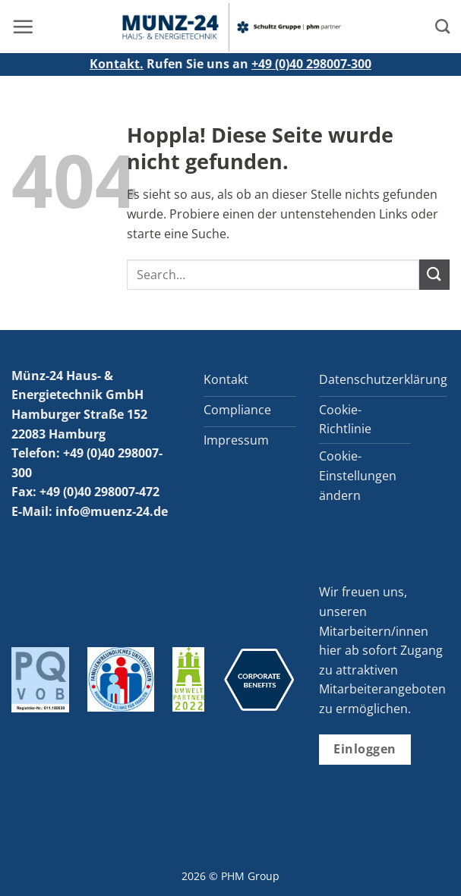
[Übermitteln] (434, 274)
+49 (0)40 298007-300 (311, 63)
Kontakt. (117, 63)
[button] (22, 27)
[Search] (442, 26)
